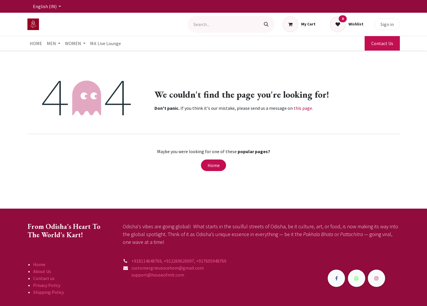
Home (214, 165)
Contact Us (382, 43)
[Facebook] (336, 278)
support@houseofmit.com (153, 275)
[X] (356, 278)
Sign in (387, 24)
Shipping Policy (48, 292)
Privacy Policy (46, 285)
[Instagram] (376, 278)
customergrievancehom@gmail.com (168, 268)
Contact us (44, 278)
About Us (42, 271)
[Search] (266, 24)
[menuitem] (35, 43)
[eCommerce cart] (299, 24)
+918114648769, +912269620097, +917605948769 (179, 261)
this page (303, 108)
